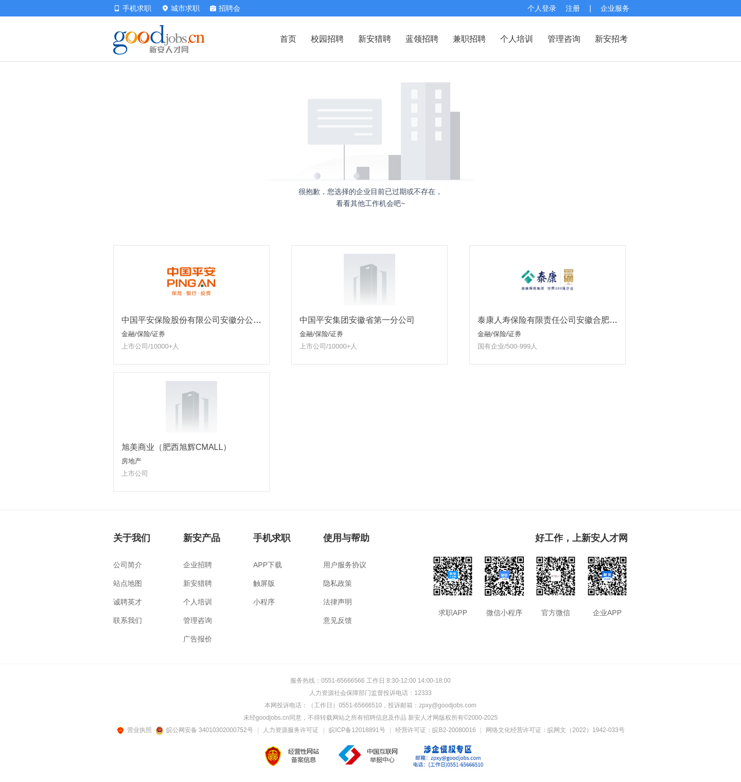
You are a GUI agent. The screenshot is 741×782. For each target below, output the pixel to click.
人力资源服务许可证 (291, 730)
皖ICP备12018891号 (357, 730)
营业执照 (135, 730)
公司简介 (127, 565)
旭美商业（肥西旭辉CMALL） (176, 447)
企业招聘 (197, 565)
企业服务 (615, 8)
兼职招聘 (469, 38)
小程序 (264, 602)
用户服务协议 (344, 565)
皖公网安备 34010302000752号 (205, 730)
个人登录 (541, 8)
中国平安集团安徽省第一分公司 (357, 320)
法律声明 (337, 602)
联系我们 (127, 620)
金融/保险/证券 (143, 334)
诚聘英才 (127, 602)
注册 (573, 8)
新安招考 (611, 38)
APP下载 (267, 565)
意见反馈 (337, 620)
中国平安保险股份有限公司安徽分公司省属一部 (207, 320)
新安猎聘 (374, 38)
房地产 (131, 461)
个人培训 (516, 38)
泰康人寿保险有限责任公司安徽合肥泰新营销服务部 (572, 320)
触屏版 (264, 583)
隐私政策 (337, 583)
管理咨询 (564, 38)
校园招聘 (327, 38)
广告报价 (197, 639)
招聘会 (225, 8)
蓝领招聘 (421, 38)
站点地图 (127, 583)
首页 (288, 38)
